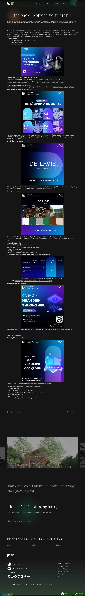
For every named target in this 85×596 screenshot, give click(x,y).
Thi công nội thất (62, 576)
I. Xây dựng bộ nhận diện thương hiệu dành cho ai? (23, 40)
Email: (34, 545)
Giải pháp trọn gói (63, 566)
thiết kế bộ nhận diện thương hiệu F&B (63, 87)
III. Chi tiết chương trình (16, 42)
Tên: (8, 545)
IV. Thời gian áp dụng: (16, 44)
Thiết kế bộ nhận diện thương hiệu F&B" (56, 32)
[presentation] (44, 543)
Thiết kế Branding (63, 571)
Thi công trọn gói (62, 574)
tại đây (19, 335)
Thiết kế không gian (63, 569)
